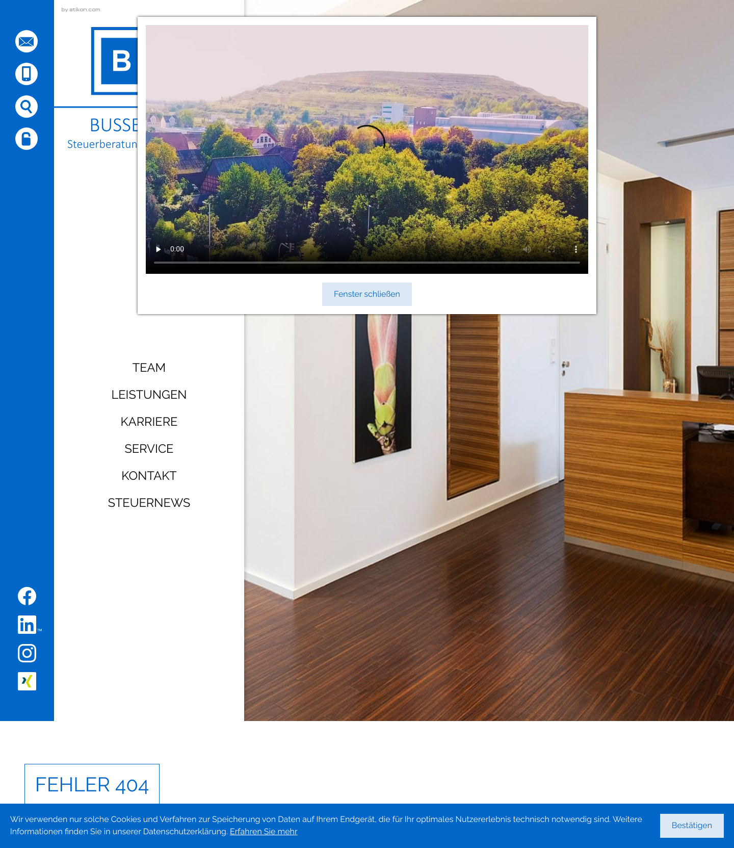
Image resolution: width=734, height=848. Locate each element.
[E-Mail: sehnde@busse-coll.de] (26, 41)
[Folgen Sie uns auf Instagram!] (27, 653)
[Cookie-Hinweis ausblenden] (692, 826)
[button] (26, 74)
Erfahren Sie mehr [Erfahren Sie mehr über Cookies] (263, 831)
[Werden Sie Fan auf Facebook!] (27, 596)
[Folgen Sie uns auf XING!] (27, 681)
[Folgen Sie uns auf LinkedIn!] (30, 624)
